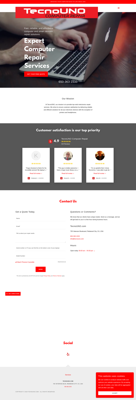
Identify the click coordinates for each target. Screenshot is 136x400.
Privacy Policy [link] (47, 276)
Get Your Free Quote (36, 74)
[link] (56, 7)
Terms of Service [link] (57, 276)
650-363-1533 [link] (68, 81)
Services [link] (68, 375)
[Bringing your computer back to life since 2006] (68, 2)
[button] (119, 8)
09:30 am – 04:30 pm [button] (86, 250)
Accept (114, 393)
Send (41, 269)
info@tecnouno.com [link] (77, 239)
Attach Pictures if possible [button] (25, 262)
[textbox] (40, 218)
